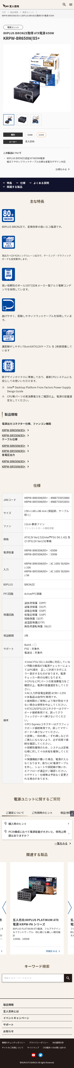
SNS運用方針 (58, 1042)
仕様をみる (63, 169)
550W (30, 134)
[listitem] (16, 430)
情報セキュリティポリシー (13, 1042)
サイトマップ (33, 1047)
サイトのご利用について (12, 1047)
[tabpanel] (37, 832)
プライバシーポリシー (39, 1042)
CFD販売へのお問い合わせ (54, 1047)
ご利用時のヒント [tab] (42, 813)
